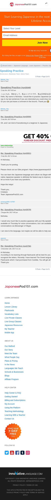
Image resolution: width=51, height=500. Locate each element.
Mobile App (9, 332)
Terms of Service (37, 492)
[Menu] (4, 4)
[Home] (23, 6)
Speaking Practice (11, 70)
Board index (7, 65)
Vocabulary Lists (11, 314)
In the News (10, 364)
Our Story (9, 350)
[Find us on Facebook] (17, 453)
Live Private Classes (13, 318)
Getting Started (11, 396)
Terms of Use (30, 55)
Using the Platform (12, 408)
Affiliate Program (12, 379)
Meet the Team (11, 353)
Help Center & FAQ (13, 393)
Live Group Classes (13, 321)
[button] (47, 4)
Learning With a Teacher (15, 415)
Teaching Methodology (14, 411)
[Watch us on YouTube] (12, 453)
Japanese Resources (14, 325)
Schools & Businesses (14, 372)
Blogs (7, 376)
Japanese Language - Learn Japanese (27, 65)
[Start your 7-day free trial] (13, 431)
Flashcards (9, 310)
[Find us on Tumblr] (22, 453)
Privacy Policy (38, 55)
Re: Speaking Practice (11, 116)
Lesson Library (11, 307)
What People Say (12, 357)
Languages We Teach (14, 368)
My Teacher (9, 329)
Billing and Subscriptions (15, 400)
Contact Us (9, 419)
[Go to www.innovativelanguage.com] (25, 473)
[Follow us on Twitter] (7, 453)
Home (7, 303)
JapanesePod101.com (34, 481)
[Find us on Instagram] (28, 453)
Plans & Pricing (11, 361)
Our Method (10, 346)
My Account (9, 404)
